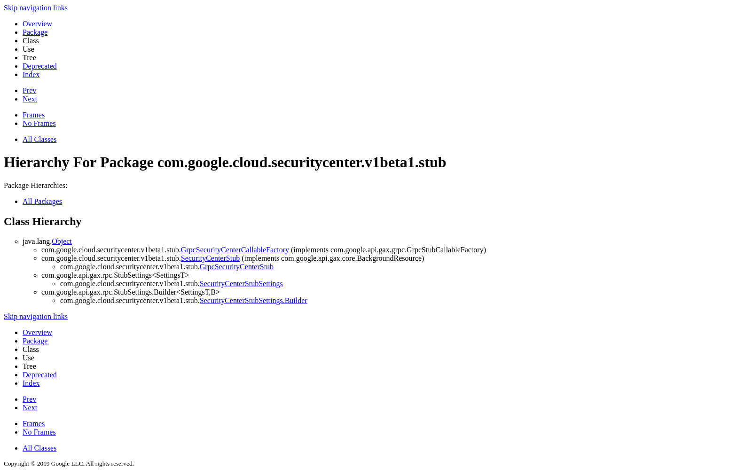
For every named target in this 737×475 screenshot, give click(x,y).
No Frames (39, 123)
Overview (37, 24)
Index (31, 74)
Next (30, 99)
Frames (34, 115)
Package (35, 32)
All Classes (39, 139)
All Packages (42, 201)
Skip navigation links (36, 8)
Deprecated (40, 66)
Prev (29, 90)
